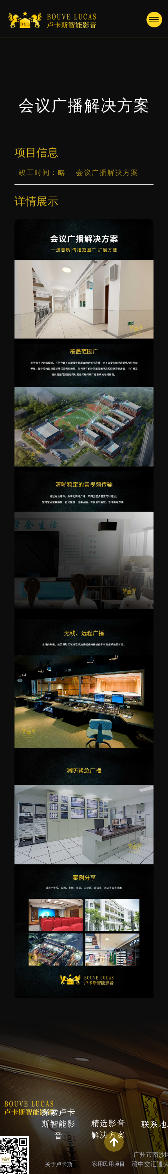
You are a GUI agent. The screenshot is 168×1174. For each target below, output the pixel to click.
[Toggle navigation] (154, 19)
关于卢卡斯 (58, 1164)
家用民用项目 (108, 1164)
